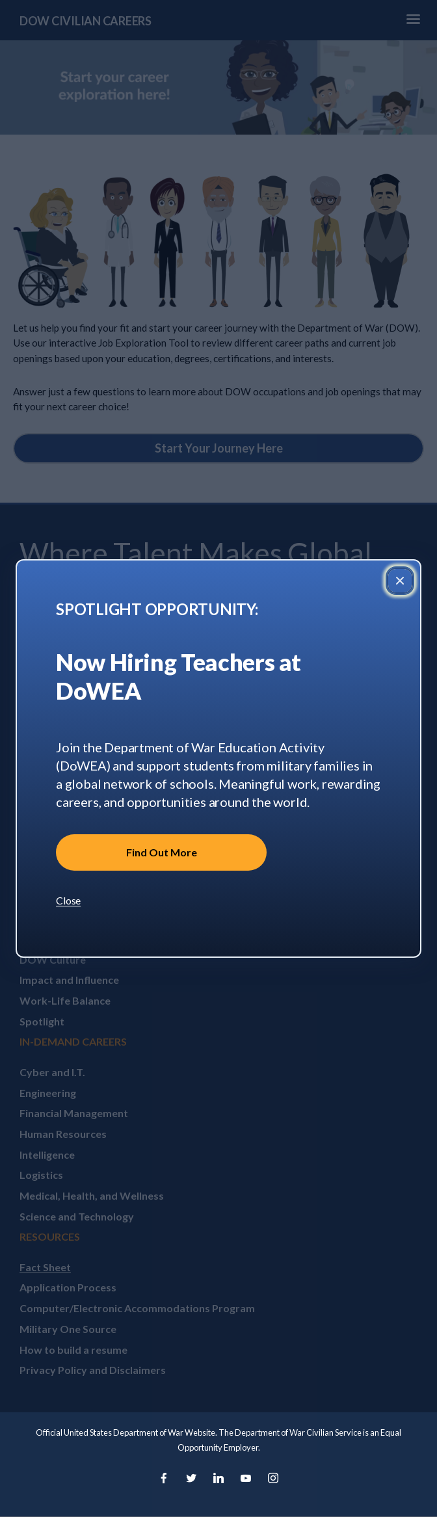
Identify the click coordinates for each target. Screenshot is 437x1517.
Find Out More (161, 852)
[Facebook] (164, 1479)
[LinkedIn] (218, 1479)
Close (68, 900)
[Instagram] (273, 1479)
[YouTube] (246, 1479)
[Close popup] (400, 580)
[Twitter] (191, 1479)
